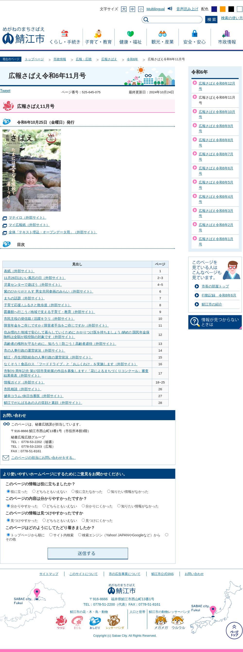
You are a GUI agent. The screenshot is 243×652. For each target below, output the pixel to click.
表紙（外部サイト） (19, 271)
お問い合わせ (194, 574)
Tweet (5, 91)
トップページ (34, 59)
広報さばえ (109, 59)
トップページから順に (28, 535)
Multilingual (156, 9)
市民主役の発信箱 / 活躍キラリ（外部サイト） (39, 319)
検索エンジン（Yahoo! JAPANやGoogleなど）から (121, 535)
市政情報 (59, 59)
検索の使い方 (232, 18)
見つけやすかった (24, 520)
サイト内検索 (63, 535)
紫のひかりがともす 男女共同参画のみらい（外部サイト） (48, 291)
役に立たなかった (89, 492)
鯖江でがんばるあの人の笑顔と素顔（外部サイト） (43, 403)
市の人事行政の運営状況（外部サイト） (34, 350)
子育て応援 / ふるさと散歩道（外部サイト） (37, 305)
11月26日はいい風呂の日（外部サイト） (35, 278)
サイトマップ (48, 574)
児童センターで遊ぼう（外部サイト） (33, 285)
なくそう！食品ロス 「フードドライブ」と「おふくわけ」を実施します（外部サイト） (71, 364)
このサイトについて (83, 574)
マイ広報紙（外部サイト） (29, 225)
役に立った (19, 492)
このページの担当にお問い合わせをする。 (43, 458)
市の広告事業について (124, 574)
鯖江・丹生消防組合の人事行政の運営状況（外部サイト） (48, 357)
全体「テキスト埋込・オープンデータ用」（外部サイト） (53, 232)
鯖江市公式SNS (162, 574)
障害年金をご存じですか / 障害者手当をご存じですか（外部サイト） (56, 325)
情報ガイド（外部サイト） (24, 382)
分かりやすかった (24, 506)
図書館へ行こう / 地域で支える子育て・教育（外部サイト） (49, 312)
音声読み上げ (187, 9)
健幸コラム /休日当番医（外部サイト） (34, 396)
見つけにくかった (99, 520)
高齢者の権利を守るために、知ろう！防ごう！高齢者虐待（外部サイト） (60, 344)
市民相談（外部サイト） (22, 389)
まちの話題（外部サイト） (24, 298)
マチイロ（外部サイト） (27, 217)
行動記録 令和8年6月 (219, 295)
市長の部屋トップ (215, 286)
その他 (11, 539)
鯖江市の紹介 (212, 304)
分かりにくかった (99, 506)
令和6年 (132, 59)
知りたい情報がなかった (129, 492)
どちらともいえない (51, 492)
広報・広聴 (84, 59)
